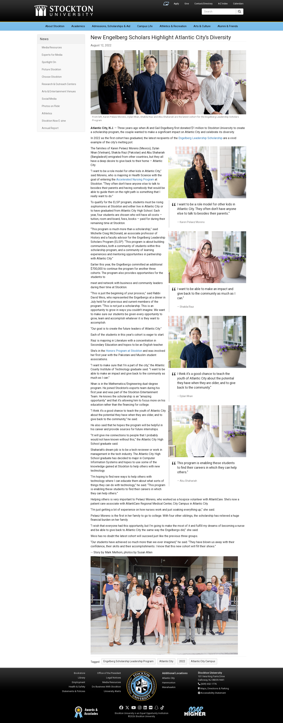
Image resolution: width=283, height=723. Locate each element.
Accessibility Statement (213, 692)
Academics (78, 26)
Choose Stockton (52, 76)
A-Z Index (223, 3)
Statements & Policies (73, 691)
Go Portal (166, 2)
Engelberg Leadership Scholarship (200, 138)
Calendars (238, 3)
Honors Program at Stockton (124, 351)
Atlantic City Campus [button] (203, 661)
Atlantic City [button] (166, 661)
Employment (78, 682)
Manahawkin (169, 687)
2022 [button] (182, 661)
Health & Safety (77, 686)
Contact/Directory (203, 3)
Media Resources (52, 47)
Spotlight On (49, 62)
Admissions (111, 26)
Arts (202, 26)
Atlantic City (168, 678)
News (44, 39)
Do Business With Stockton (106, 686)
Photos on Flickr (51, 106)
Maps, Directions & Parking (214, 688)
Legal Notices (113, 677)
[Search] (219, 11)
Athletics (173, 26)
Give (187, 3)
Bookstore (79, 673)
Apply (176, 3)
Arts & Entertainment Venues (59, 91)
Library (81, 677)
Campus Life (145, 26)
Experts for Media (52, 54)
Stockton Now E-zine (54, 120)
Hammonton (168, 682)
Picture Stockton (51, 69)
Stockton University (63, 11)
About (54, 26)
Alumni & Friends (228, 26)
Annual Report (50, 128)
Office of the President (109, 673)
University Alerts (112, 691)
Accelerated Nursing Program (135, 179)
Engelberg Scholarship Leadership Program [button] (128, 661)
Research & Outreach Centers (59, 84)
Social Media (49, 98)
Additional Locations (175, 673)
